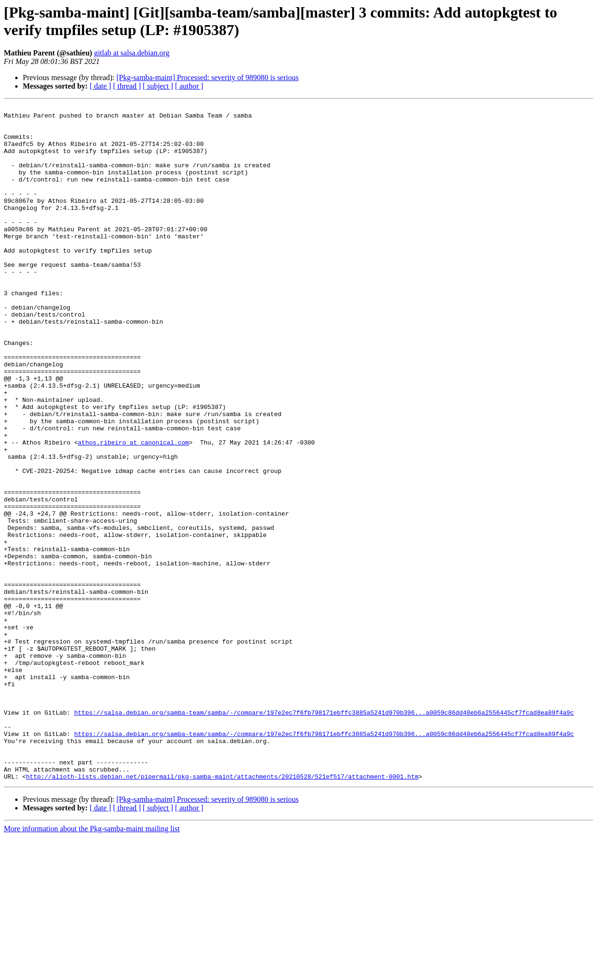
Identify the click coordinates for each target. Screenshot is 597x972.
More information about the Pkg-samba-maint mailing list (92, 964)
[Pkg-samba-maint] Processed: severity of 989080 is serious (207, 77)
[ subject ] (158, 86)
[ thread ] (127, 86)
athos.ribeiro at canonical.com (133, 510)
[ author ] (189, 86)
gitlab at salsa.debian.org (131, 53)
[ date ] (100, 86)
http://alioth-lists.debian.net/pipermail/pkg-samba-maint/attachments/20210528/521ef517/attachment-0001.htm (222, 911)
